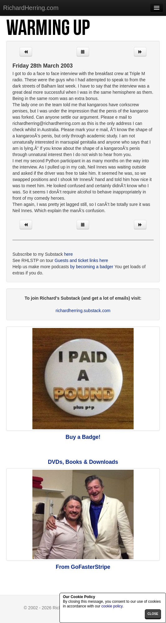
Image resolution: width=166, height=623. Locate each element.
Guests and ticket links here (81, 260)
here (68, 254)
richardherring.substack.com (83, 310)
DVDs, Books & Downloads (83, 462)
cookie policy (111, 606)
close (153, 614)
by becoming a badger (91, 266)
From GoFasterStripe (83, 567)
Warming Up (48, 28)
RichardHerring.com (31, 7)
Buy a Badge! (83, 437)
